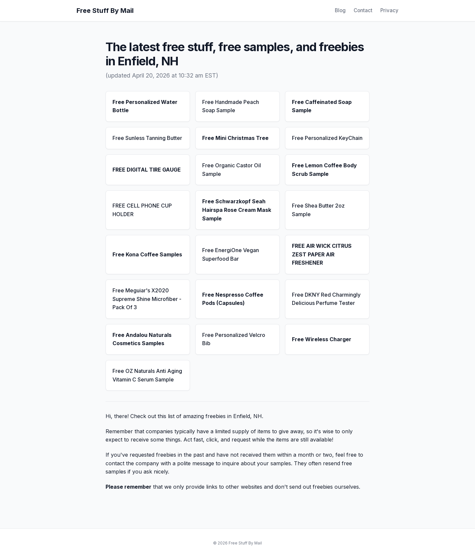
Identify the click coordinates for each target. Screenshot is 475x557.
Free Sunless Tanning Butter (147, 138)
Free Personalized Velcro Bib (233, 339)
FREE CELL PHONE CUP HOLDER (142, 209)
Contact (363, 10)
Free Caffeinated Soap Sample (322, 106)
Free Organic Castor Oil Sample (231, 169)
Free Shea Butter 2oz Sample (318, 209)
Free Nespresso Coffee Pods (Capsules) (232, 299)
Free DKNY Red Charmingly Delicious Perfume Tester (326, 299)
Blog (340, 10)
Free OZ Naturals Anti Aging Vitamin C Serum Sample (147, 375)
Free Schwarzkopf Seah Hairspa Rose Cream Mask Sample (236, 209)
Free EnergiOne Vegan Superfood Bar (230, 254)
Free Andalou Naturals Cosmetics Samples (142, 339)
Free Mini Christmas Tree (235, 138)
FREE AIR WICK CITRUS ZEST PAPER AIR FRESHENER (322, 254)
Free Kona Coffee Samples (147, 254)
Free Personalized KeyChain (327, 138)
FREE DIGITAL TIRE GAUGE (146, 169)
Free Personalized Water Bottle (144, 106)
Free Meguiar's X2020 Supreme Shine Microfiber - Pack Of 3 (146, 299)
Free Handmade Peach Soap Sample (230, 106)
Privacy (389, 10)
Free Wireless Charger (321, 339)
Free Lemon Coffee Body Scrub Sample (324, 169)
